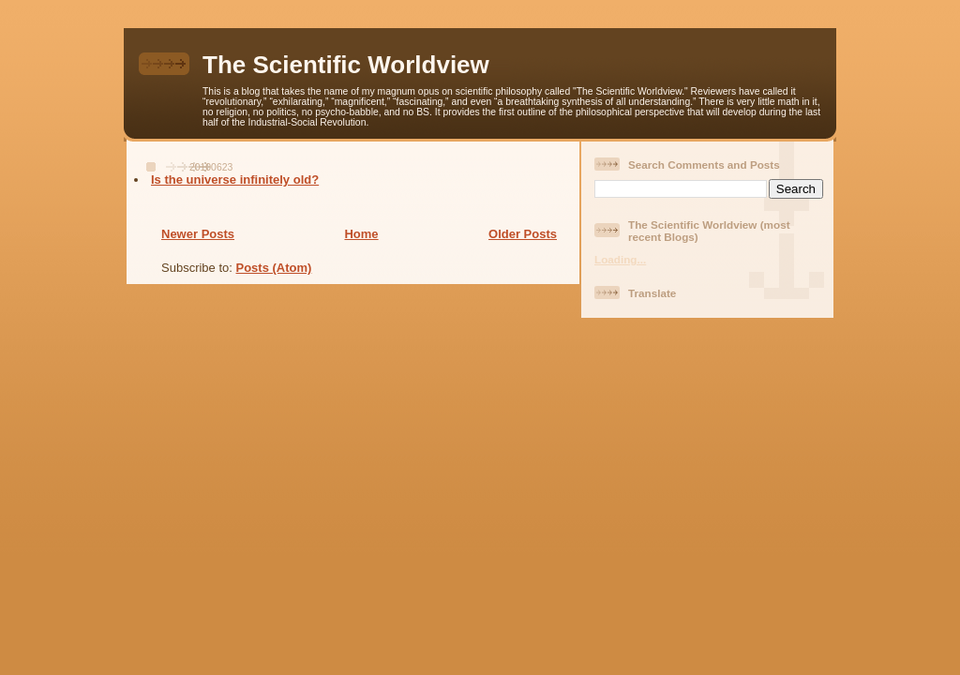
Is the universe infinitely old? (235, 179)
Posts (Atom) (274, 268)
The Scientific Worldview (345, 65)
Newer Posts (197, 234)
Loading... (620, 259)
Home (361, 234)
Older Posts (522, 234)
